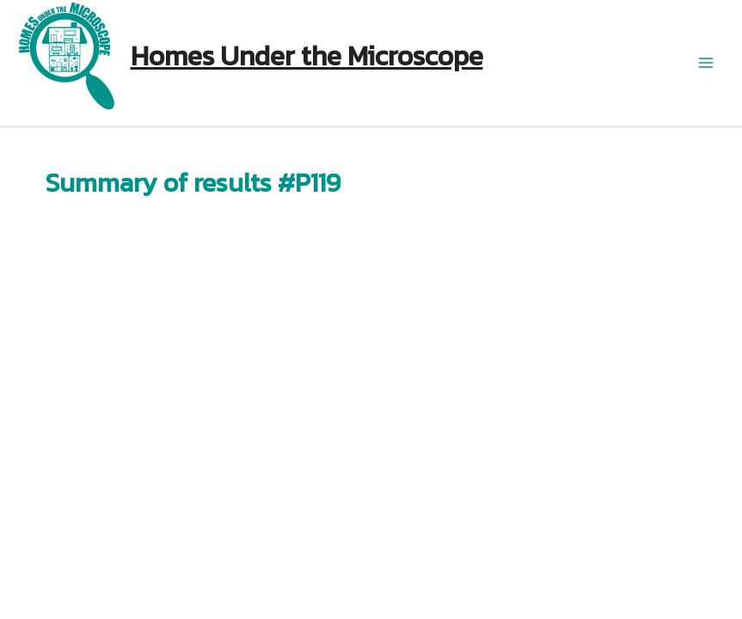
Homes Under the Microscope (307, 56)
